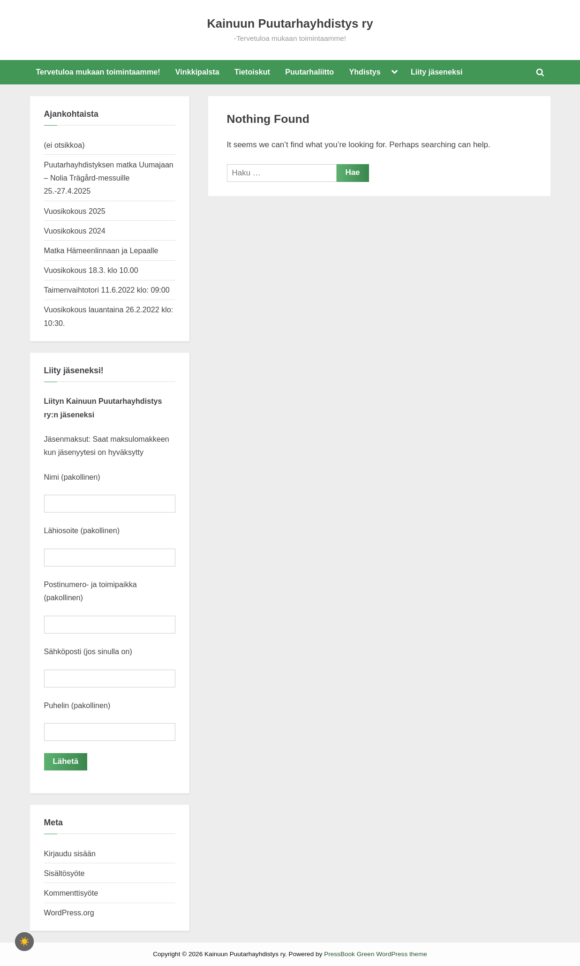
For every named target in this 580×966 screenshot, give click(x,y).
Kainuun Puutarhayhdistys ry (290, 23)
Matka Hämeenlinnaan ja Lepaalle (101, 250)
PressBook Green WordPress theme (375, 954)
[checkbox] (24, 941)
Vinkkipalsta (197, 72)
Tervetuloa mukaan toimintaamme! (98, 72)
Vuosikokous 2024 (74, 230)
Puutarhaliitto (309, 72)
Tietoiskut (252, 72)
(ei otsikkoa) (64, 145)
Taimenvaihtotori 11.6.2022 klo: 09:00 (107, 290)
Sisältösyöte (64, 872)
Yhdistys (364, 72)
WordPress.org (69, 912)
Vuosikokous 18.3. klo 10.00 (91, 270)
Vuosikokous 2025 (74, 211)
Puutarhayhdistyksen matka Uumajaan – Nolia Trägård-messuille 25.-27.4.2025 (108, 178)
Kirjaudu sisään (70, 853)
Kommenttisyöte (71, 892)
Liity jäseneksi (436, 72)
